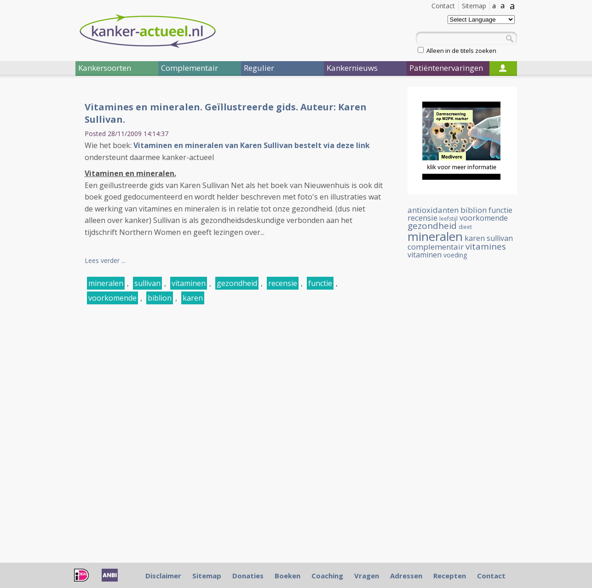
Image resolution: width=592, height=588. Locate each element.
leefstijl (448, 219)
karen (193, 298)
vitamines (486, 246)
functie (320, 283)
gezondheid (237, 283)
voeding (455, 255)
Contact (443, 5)
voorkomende (112, 298)
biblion (160, 298)
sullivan (147, 283)
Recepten (449, 575)
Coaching (327, 575)
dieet (465, 227)
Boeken (287, 575)
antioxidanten (433, 210)
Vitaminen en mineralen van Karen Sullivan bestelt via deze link (251, 145)
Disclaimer (163, 575)
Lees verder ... (105, 260)
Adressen (406, 575)
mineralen (105, 283)
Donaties (248, 575)
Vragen (366, 575)
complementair (436, 246)
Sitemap (474, 5)
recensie (282, 283)
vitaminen (189, 283)
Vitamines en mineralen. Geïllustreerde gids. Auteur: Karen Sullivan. (226, 113)
